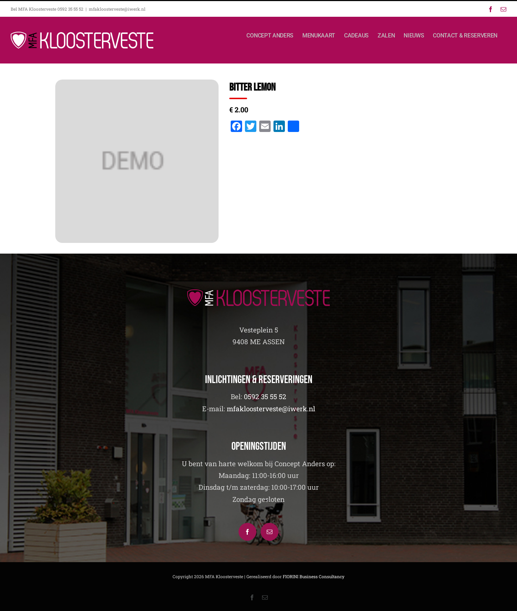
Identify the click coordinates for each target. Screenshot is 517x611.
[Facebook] (247, 532)
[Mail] (269, 532)
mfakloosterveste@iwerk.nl (117, 9)
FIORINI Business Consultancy (313, 576)
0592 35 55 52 (265, 396)
